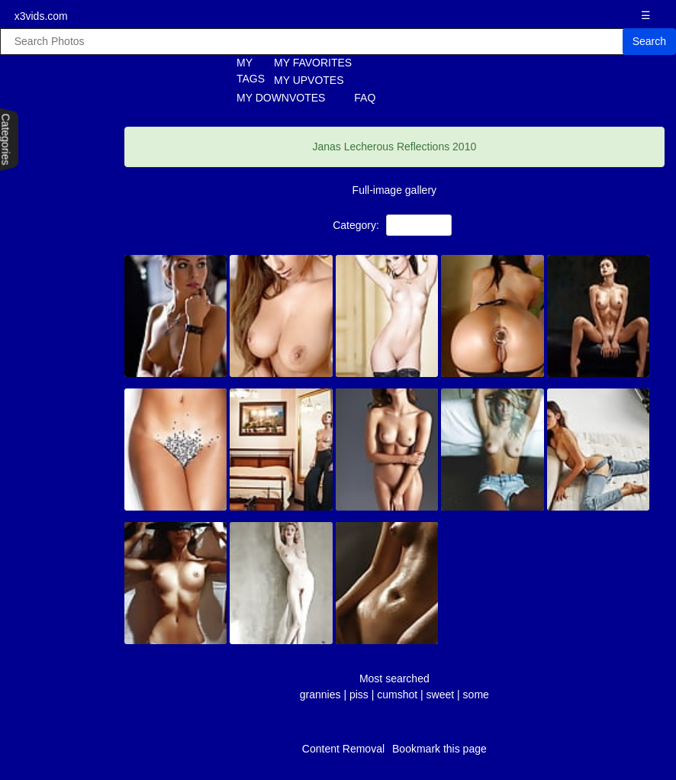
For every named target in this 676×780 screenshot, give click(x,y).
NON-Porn (419, 224)
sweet (441, 694)
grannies (320, 694)
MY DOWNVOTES (281, 98)
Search (649, 41)
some (476, 694)
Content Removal (343, 749)
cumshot (397, 694)
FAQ (364, 98)
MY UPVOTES (309, 80)
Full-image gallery (394, 190)
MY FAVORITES (313, 62)
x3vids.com (41, 16)
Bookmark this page (439, 749)
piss (359, 694)
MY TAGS (242, 70)
